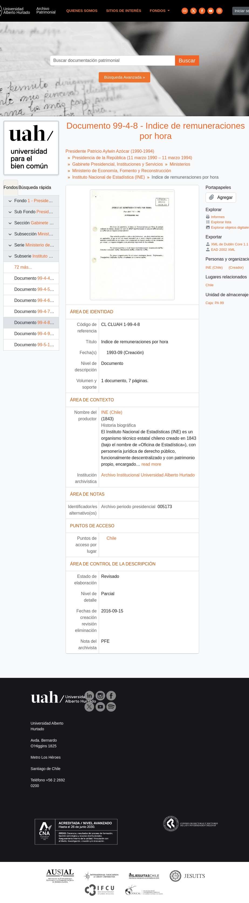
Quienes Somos (82, 11)
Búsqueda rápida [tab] (34, 187)
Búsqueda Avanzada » (124, 77)
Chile (111, 538)
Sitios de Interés (123, 11)
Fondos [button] (158, 11)
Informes (215, 217)
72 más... (23, 267)
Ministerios (48, 234)
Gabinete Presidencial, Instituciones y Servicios (117, 164)
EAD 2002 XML (220, 250)
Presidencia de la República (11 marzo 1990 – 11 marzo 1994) (132, 157)
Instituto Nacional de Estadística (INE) (108, 177)
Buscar (187, 61)
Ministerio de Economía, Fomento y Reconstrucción (121, 170)
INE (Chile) (111, 412)
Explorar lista (218, 222)
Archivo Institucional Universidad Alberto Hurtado (148, 475)
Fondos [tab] (11, 187)
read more (151, 464)
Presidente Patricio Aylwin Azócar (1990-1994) (110, 151)
